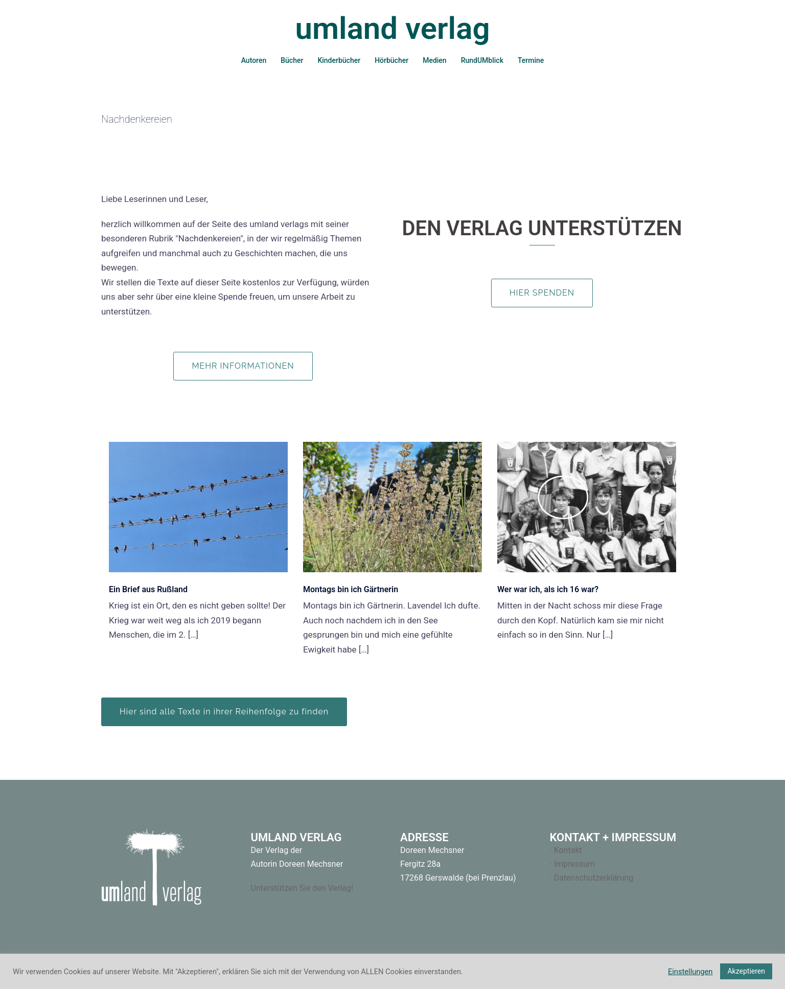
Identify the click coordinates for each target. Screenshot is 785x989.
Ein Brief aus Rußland (148, 589)
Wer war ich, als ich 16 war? (547, 589)
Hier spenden (542, 293)
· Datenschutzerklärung (592, 878)
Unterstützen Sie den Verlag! (302, 888)
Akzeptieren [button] (746, 971)
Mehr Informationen (243, 366)
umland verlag (392, 28)
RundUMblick (482, 60)
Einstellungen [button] (690, 971)
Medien (435, 60)
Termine (531, 60)
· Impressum (572, 864)
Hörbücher (391, 60)
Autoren (254, 60)
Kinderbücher (338, 60)
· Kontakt (566, 850)
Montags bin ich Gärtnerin (350, 589)
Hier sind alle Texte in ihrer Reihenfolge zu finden (224, 711)
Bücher (292, 60)
